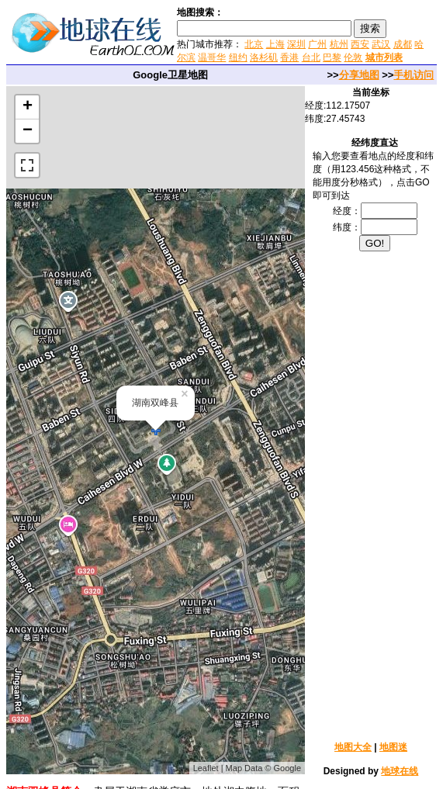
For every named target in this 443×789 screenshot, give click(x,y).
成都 (402, 44)
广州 (317, 44)
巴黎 (332, 57)
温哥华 (212, 57)
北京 (253, 44)
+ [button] (27, 107)
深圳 (296, 44)
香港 (289, 57)
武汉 (381, 44)
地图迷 (393, 747)
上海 (275, 44)
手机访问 (413, 75)
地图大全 (353, 747)
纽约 (238, 57)
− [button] (27, 131)
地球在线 (399, 771)
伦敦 (353, 57)
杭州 (339, 44)
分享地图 (359, 75)
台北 (311, 57)
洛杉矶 (264, 57)
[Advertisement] (375, 495)
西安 (360, 44)
